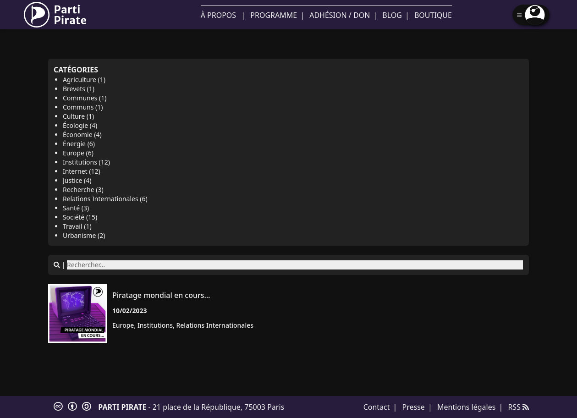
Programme (273, 15)
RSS (518, 407)
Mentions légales (466, 407)
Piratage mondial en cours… (161, 295)
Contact (376, 407)
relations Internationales (214, 325)
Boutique (433, 15)
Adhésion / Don (339, 15)
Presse (413, 407)
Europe (123, 325)
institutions (155, 325)
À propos (218, 15)
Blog (392, 15)
